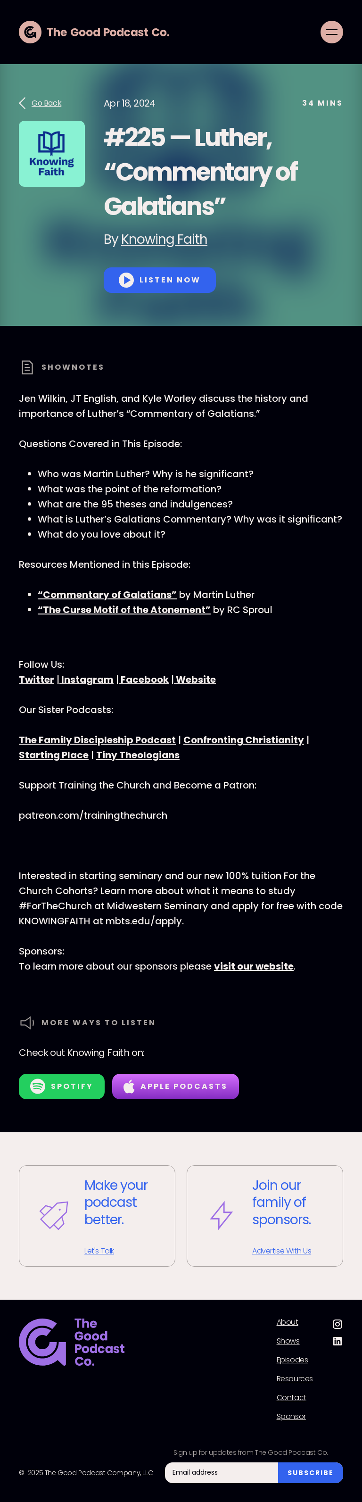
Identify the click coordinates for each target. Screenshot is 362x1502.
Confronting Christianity (243, 740)
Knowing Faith (164, 239)
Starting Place (54, 755)
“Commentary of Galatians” (107, 594)
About (287, 1322)
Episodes (292, 1360)
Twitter (36, 679)
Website (195, 679)
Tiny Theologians (138, 755)
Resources (295, 1379)
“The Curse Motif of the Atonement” (124, 609)
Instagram (86, 679)
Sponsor (291, 1416)
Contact (291, 1398)
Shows (288, 1341)
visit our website (254, 966)
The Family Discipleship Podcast (97, 740)
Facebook (144, 679)
